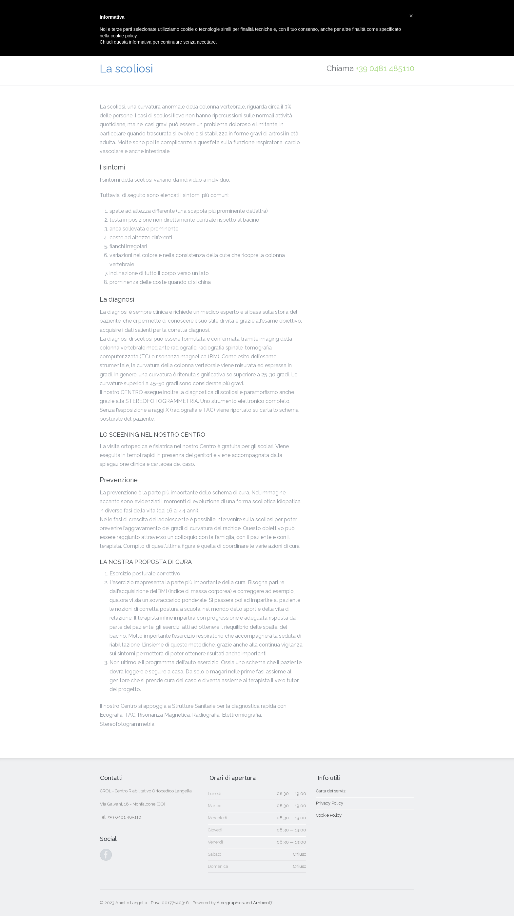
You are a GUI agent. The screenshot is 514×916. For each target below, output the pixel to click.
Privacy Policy (329, 803)
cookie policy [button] (123, 35)
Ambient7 (262, 902)
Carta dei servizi (331, 790)
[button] (411, 15)
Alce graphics (230, 902)
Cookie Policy (329, 815)
